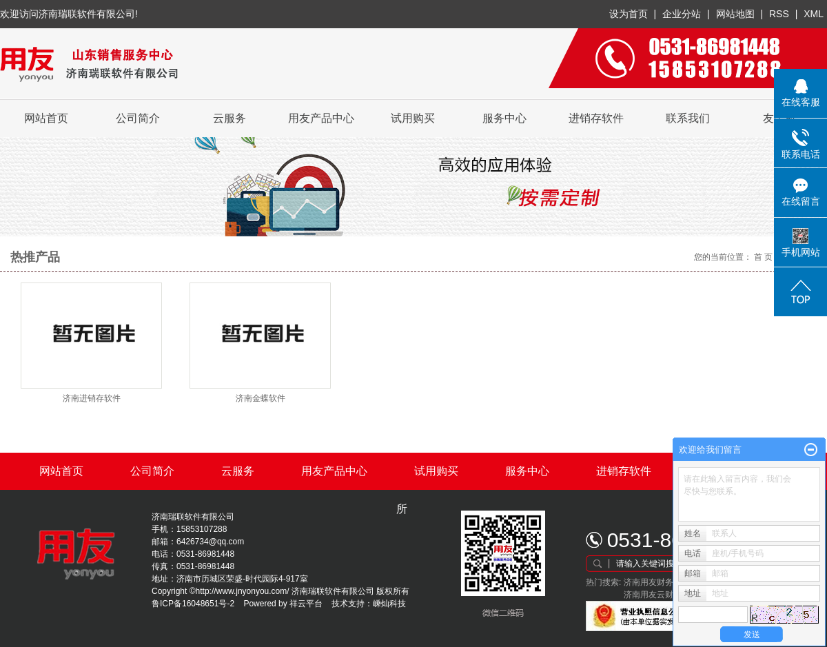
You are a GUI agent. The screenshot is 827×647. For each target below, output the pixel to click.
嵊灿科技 (389, 603)
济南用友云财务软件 (661, 594)
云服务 (229, 118)
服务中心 (504, 118)
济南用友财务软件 (657, 582)
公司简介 (138, 118)
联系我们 (688, 118)
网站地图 (736, 13)
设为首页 (628, 13)
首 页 (763, 257)
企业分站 (681, 13)
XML (814, 13)
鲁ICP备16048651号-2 (193, 603)
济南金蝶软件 (260, 398)
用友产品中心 (321, 118)
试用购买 (413, 118)
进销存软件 (596, 118)
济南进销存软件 (92, 398)
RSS (779, 13)
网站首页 (46, 118)
